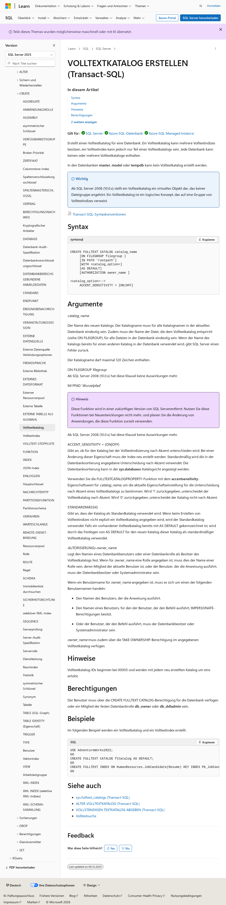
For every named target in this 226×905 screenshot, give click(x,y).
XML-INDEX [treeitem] (31, 783)
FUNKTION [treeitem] (30, 452)
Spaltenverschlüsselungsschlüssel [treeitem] (39, 179)
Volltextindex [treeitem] (31, 435)
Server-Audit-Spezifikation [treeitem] (32, 640)
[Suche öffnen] (200, 6)
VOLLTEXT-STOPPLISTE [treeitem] (38, 443)
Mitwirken (90, 896)
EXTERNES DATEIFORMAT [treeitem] (33, 382)
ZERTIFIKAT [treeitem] (30, 160)
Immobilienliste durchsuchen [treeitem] (33, 589)
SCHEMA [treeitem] (29, 578)
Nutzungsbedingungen (186, 896)
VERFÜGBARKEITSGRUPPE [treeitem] (39, 142)
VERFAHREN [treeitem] (31, 516)
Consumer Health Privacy (145, 896)
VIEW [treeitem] (26, 766)
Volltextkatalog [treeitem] (33, 427)
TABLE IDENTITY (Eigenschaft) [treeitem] (34, 723)
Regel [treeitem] (26, 570)
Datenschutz (111, 896)
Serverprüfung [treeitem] (32, 629)
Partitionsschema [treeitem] (34, 508)
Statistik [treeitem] (28, 675)
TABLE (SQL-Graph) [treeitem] (36, 713)
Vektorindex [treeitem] (31, 758)
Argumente (78, 103)
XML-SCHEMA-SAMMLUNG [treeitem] (33, 807)
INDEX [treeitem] (27, 460)
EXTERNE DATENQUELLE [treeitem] (33, 339)
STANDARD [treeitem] (30, 293)
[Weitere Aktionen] (215, 48)
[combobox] (30, 54)
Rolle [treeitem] (26, 554)
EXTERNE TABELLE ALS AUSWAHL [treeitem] (38, 417)
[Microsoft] (8, 6)
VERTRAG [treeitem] (29, 204)
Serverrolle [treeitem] (30, 651)
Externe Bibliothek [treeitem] (35, 371)
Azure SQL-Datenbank (126, 133)
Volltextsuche (86, 815)
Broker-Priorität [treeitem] (33, 153)
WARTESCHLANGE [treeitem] (35, 524)
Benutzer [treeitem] (29, 750)
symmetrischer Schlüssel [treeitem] (33, 686)
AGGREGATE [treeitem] (31, 101)
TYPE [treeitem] (26, 742)
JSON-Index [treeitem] (31, 468)
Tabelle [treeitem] (27, 705)
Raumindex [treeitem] (30, 667)
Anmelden (214, 6)
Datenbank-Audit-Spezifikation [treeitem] (35, 249)
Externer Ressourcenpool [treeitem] (33, 395)
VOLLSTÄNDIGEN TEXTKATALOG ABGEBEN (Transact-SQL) (120, 809)
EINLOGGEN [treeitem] (31, 476)
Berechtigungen (81, 115)
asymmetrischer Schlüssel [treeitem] (33, 128)
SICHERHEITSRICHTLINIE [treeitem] (39, 602)
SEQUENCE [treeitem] (30, 621)
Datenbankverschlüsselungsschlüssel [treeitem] (38, 263)
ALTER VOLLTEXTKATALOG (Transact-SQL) (108, 803)
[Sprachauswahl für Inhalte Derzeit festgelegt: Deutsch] (14, 885)
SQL (86, 48)
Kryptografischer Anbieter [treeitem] (34, 228)
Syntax (75, 97)
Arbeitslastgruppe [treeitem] (35, 775)
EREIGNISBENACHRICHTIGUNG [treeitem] (38, 312)
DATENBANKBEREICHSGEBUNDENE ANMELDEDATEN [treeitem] (38, 279)
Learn (72, 48)
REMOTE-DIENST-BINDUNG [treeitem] (35, 535)
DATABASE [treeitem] (30, 239)
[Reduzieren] (54, 45)
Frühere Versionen (52, 896)
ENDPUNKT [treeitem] (30, 301)
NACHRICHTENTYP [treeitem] (36, 492)
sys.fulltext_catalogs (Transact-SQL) (103, 797)
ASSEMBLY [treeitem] (30, 117)
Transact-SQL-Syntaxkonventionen (99, 214)
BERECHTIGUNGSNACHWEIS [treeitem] (39, 215)
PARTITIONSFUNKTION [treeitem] (38, 500)
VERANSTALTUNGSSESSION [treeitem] (38, 325)
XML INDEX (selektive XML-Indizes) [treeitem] (37, 793)
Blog (72, 896)
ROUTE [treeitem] (27, 562)
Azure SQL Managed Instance (171, 133)
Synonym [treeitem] (29, 697)
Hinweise (77, 109)
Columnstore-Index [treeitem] (36, 169)
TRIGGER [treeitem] (29, 734)
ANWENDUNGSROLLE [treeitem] (38, 109)
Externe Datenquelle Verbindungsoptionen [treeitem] (37, 352)
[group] (143, 761)
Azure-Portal (167, 18)
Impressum (11, 902)
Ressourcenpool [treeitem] (33, 546)
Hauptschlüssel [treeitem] (33, 484)
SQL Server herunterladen (200, 18)
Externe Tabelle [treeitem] (33, 406)
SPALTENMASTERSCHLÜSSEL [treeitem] (38, 193)
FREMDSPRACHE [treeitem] (34, 363)
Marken (32, 902)
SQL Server (103, 48)
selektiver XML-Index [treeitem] (37, 613)
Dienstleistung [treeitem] (32, 659)
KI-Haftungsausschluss (19, 896)
